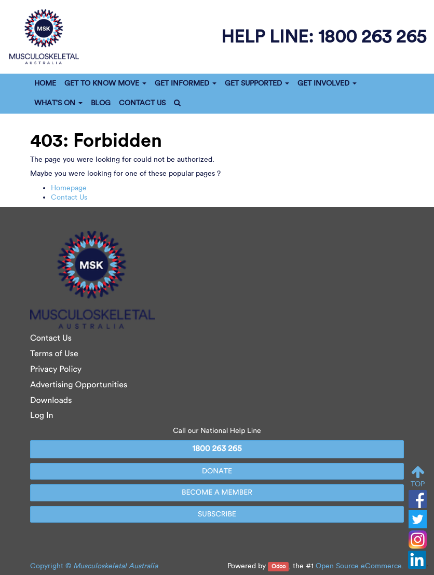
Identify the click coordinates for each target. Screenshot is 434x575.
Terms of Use (54, 354)
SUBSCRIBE (217, 514)
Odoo (279, 566)
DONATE (217, 471)
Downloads (51, 400)
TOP (418, 476)
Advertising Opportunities (78, 385)
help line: (323, 36)
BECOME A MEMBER (217, 492)
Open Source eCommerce (359, 566)
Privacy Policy (56, 369)
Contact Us (69, 197)
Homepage (69, 188)
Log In (41, 415)
